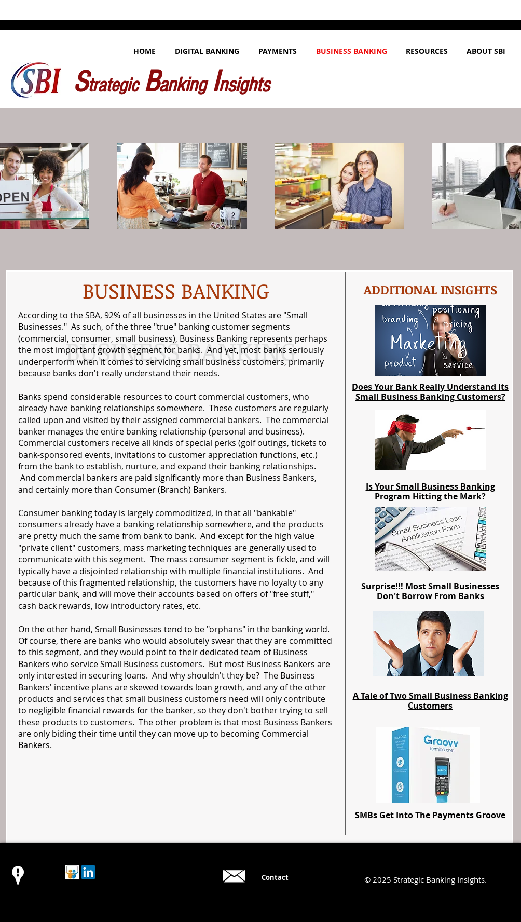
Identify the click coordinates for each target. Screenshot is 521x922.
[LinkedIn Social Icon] (88, 872)
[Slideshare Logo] (72, 872)
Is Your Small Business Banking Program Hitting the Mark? (430, 491)
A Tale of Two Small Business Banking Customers (430, 700)
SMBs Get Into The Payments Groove (430, 815)
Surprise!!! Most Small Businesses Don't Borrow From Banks (430, 591)
